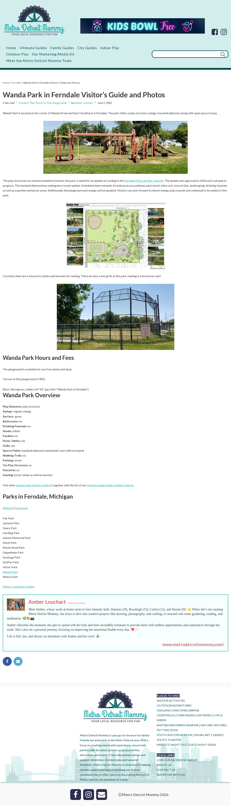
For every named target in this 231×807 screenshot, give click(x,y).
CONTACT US (166, 771)
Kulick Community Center (19, 587)
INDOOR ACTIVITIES (171, 701)
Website (8, 508)
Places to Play (43, 102)
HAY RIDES (204, 716)
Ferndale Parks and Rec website (144, 180)
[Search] (185, 54)
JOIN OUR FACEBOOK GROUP (177, 761)
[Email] (101, 795)
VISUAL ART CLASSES (208, 736)
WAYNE (194, 711)
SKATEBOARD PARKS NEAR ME (178, 726)
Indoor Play (109, 48)
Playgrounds (60, 102)
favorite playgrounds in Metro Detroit (110, 486)
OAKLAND (164, 711)
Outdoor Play (17, 54)
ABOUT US (164, 766)
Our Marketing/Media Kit (53, 54)
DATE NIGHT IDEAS (202, 746)
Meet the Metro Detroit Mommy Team (38, 61)
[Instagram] (223, 31)
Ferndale (16, 82)
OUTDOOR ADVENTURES (174, 706)
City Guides (87, 48)
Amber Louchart (84, 102)
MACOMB (180, 711)
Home (11, 48)
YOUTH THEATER (169, 741)
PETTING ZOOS (167, 731)
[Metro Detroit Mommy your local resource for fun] (34, 20)
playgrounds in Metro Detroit (34, 486)
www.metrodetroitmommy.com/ (193, 645)
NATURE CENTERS (213, 726)
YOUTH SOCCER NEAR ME (174, 736)
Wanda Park (10, 573)
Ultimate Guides (33, 48)
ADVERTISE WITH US (171, 776)
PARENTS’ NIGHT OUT (172, 746)
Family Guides (62, 48)
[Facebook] (214, 31)
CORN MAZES (185, 716)
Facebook (21, 508)
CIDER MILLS (165, 716)
